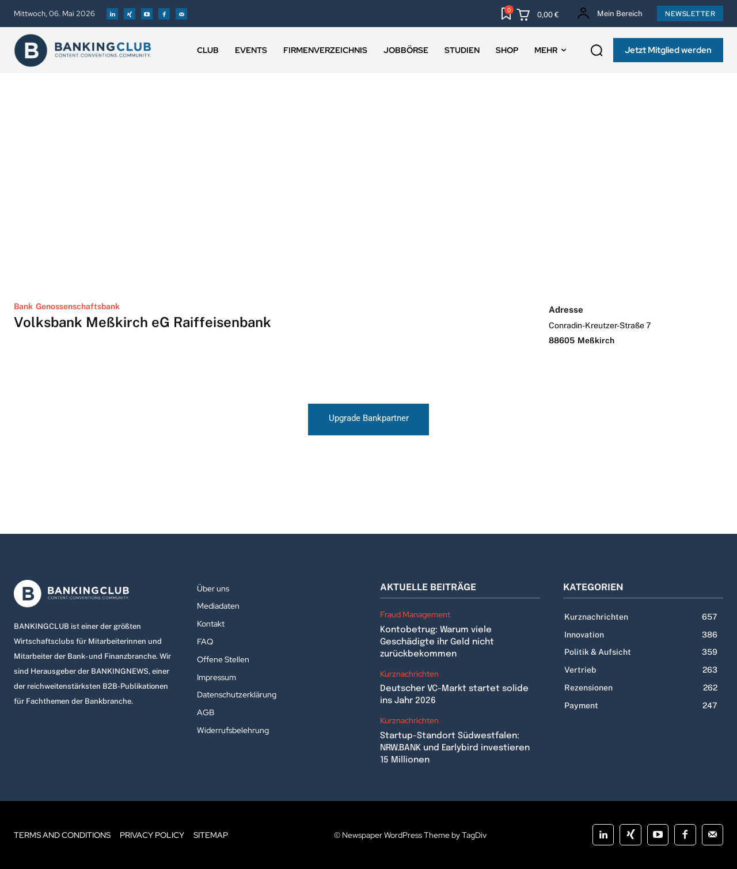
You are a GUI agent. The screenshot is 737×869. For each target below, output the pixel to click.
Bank (23, 306)
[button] (596, 50)
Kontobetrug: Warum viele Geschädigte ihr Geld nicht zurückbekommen (437, 642)
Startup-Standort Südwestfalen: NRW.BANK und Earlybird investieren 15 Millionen (455, 748)
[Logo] (94, 594)
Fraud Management (415, 615)
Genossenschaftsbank (78, 306)
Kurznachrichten (409, 674)
